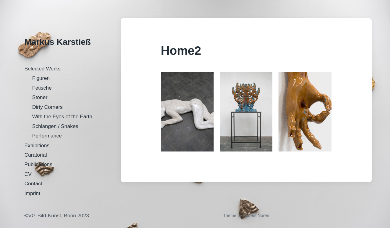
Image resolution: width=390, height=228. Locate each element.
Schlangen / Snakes (55, 126)
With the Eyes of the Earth (62, 116)
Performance (47, 136)
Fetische (42, 88)
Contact (33, 184)
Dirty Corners (47, 107)
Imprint (32, 193)
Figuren (41, 78)
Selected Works (42, 69)
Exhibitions (36, 145)
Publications (38, 164)
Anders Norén (256, 215)
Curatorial (35, 155)
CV (28, 174)
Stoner (40, 97)
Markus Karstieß (57, 42)
